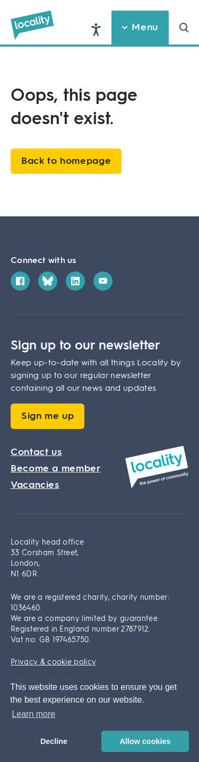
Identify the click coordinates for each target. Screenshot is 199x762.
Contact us (36, 452)
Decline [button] (53, 741)
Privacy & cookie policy (53, 662)
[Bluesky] (47, 281)
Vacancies (35, 485)
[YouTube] (103, 281)
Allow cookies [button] (144, 741)
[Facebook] (20, 281)
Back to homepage (66, 161)
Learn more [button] (33, 714)
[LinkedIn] (75, 281)
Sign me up (47, 416)
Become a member (56, 469)
